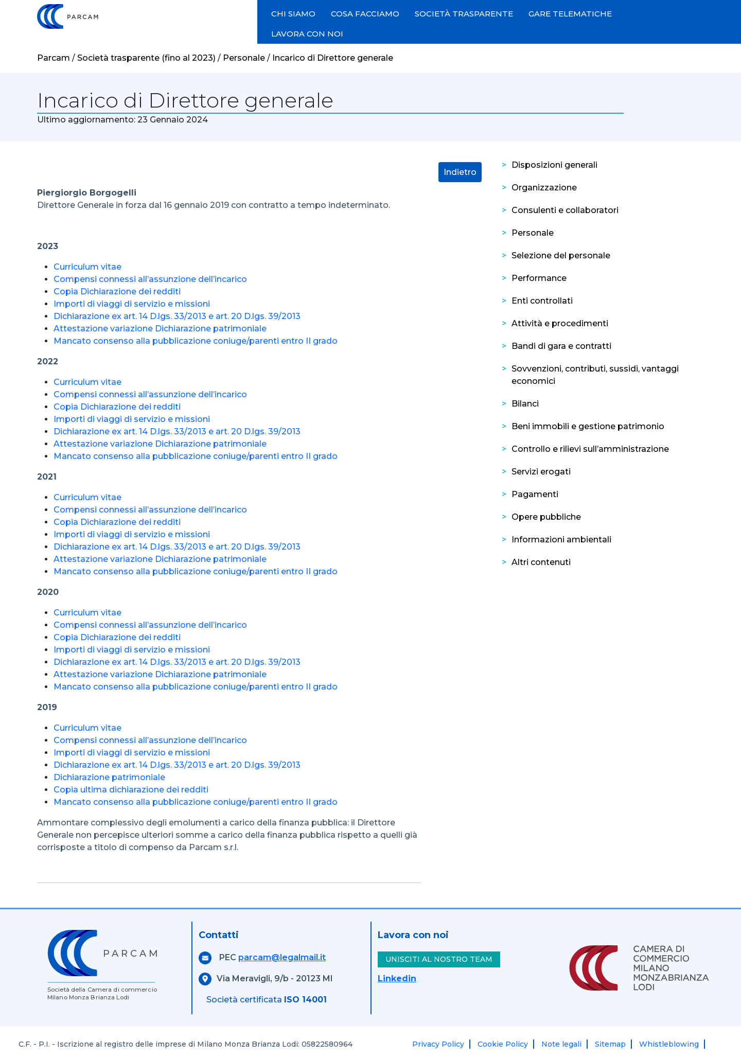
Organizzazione (544, 187)
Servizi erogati (541, 472)
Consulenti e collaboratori (565, 210)
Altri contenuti (541, 562)
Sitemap (610, 1044)
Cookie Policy (503, 1044)
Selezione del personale (560, 255)
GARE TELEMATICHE (570, 14)
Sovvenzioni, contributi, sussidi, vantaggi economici (595, 375)
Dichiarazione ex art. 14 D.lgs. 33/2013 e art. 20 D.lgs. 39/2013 (177, 316)
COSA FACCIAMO (365, 14)
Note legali (561, 1044)
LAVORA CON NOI (307, 34)
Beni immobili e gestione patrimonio (587, 426)
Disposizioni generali (554, 165)
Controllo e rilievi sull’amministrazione (590, 449)
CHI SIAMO (293, 14)
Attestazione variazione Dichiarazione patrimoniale (160, 328)
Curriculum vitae (87, 267)
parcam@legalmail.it (282, 957)
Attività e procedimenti (559, 323)
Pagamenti (534, 494)
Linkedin (397, 978)
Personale (532, 233)
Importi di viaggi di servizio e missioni (132, 304)
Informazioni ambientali (561, 539)
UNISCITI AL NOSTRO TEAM (438, 959)
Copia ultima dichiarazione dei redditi (131, 790)
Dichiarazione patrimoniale (109, 777)
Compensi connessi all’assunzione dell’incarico (150, 279)
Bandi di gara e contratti (561, 346)
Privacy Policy (438, 1044)
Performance (539, 278)
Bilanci (525, 404)
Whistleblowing (669, 1044)
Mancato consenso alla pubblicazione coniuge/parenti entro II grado (196, 341)
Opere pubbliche (546, 517)
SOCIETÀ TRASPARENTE (464, 14)
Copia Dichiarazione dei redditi (117, 291)
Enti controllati (542, 301)
